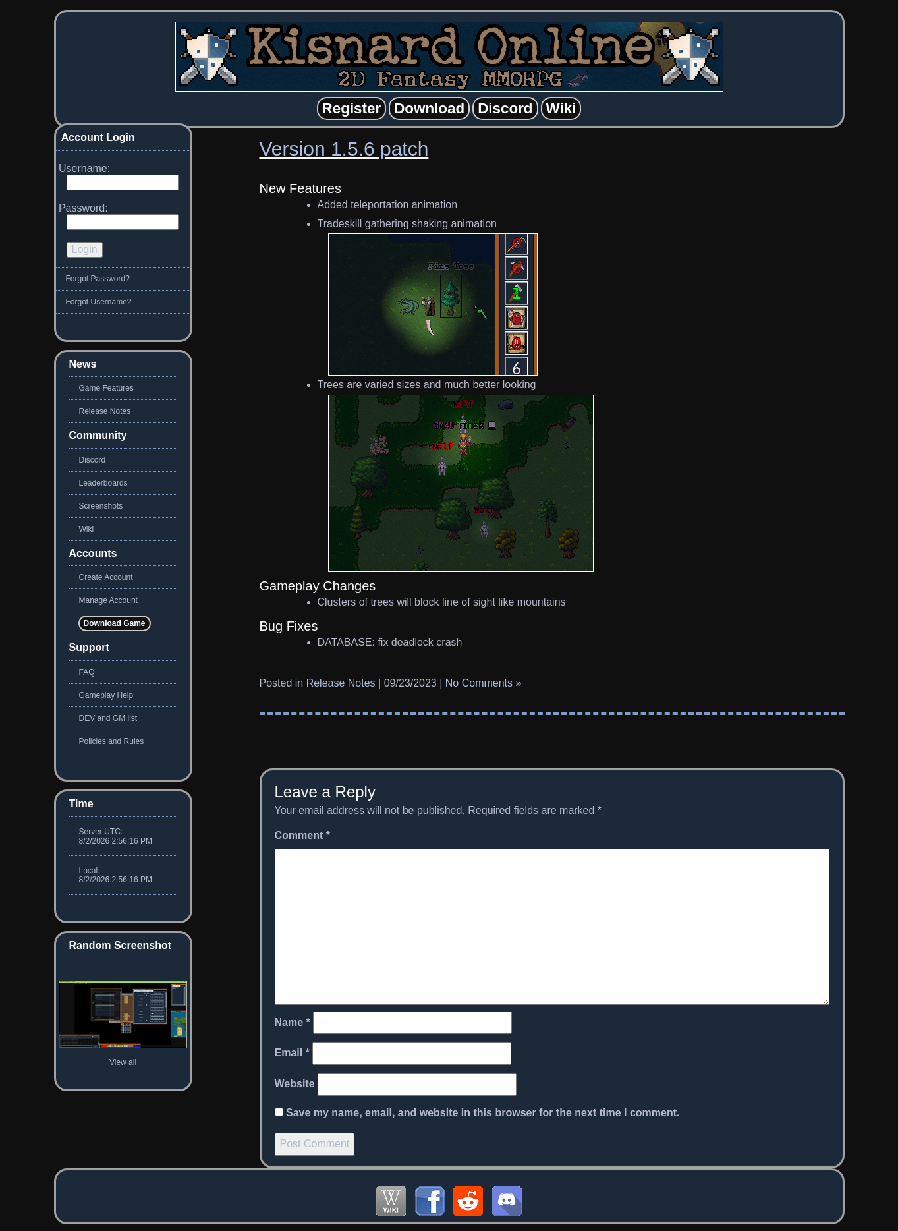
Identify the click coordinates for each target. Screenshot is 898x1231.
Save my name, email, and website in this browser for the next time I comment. (483, 1112)
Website (295, 1083)
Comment (302, 835)
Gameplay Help (106, 695)
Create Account (106, 577)
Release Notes (341, 683)
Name (292, 1022)
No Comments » (483, 683)
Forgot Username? (99, 301)
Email (292, 1052)
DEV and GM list (108, 718)
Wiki (86, 529)
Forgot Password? (98, 278)
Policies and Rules (111, 741)
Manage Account (108, 600)
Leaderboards (103, 483)
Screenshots (101, 506)
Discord (92, 460)
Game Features (106, 388)
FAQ (87, 672)
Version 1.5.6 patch (344, 148)
